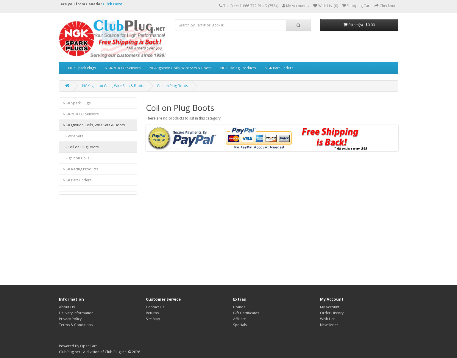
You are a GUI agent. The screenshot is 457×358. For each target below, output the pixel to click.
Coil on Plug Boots (172, 85)
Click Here (112, 4)
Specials (240, 324)
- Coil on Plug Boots (81, 147)
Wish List (327, 318)
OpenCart (88, 345)
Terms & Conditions (76, 324)
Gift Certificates (246, 312)
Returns (152, 312)
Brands (239, 307)
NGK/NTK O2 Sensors (123, 67)
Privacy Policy (70, 318)
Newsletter (329, 324)
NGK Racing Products (238, 67)
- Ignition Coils (76, 158)
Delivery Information (76, 312)
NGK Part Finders (279, 67)
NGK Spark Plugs (82, 67)
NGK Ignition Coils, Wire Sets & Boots (180, 67)
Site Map (153, 318)
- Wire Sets (73, 136)
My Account (329, 307)
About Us (67, 307)
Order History (332, 312)
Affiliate (239, 318)
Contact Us (155, 307)
